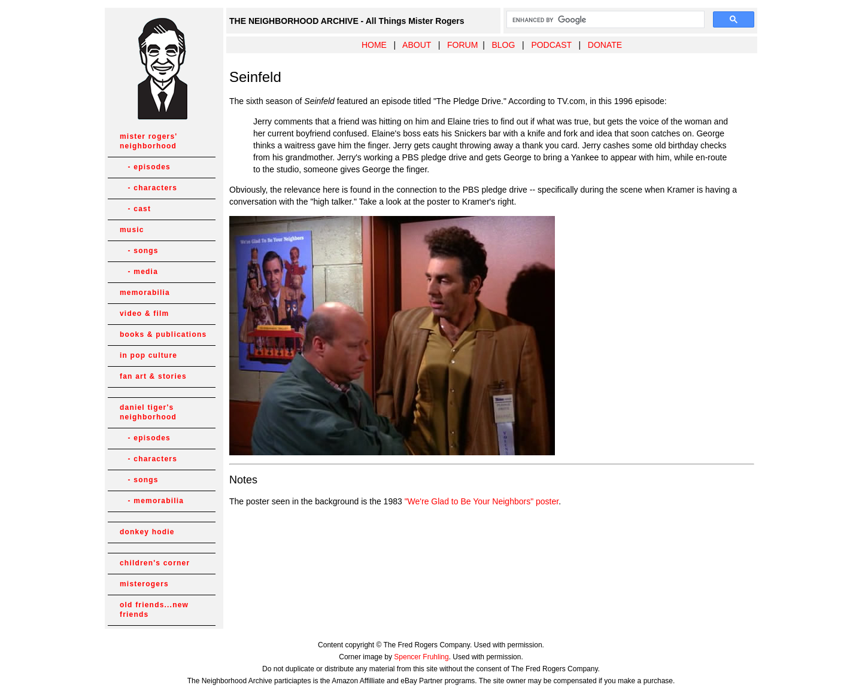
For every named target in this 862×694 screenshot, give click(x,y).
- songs (139, 250)
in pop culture (148, 355)
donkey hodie (147, 532)
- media (139, 271)
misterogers (144, 584)
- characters (148, 188)
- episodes (145, 167)
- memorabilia (152, 501)
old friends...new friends (154, 610)
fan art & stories (153, 376)
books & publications (163, 334)
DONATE (605, 45)
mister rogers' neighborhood (148, 141)
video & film (144, 313)
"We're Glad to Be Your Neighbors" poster (482, 501)
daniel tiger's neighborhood (148, 412)
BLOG (503, 45)
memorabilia (145, 292)
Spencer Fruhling (421, 657)
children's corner (155, 563)
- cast (135, 209)
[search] (604, 19)
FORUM (462, 45)
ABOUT (416, 45)
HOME (374, 45)
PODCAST (551, 45)
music (132, 230)
